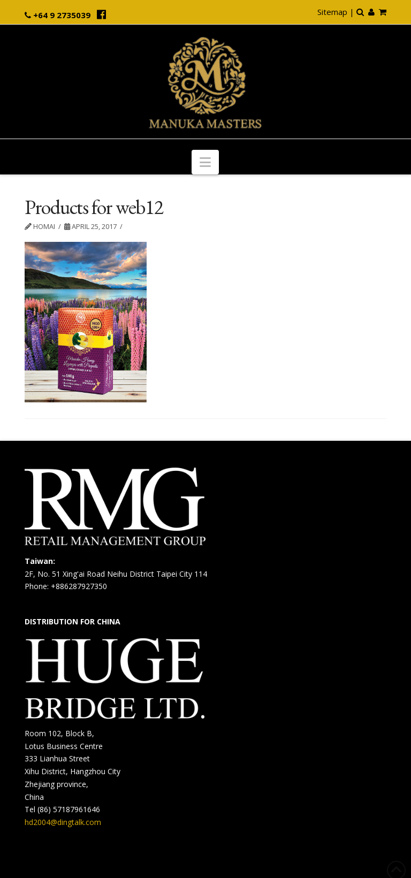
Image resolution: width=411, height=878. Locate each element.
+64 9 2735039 (61, 15)
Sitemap (332, 11)
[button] (205, 162)
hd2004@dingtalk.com (63, 822)
